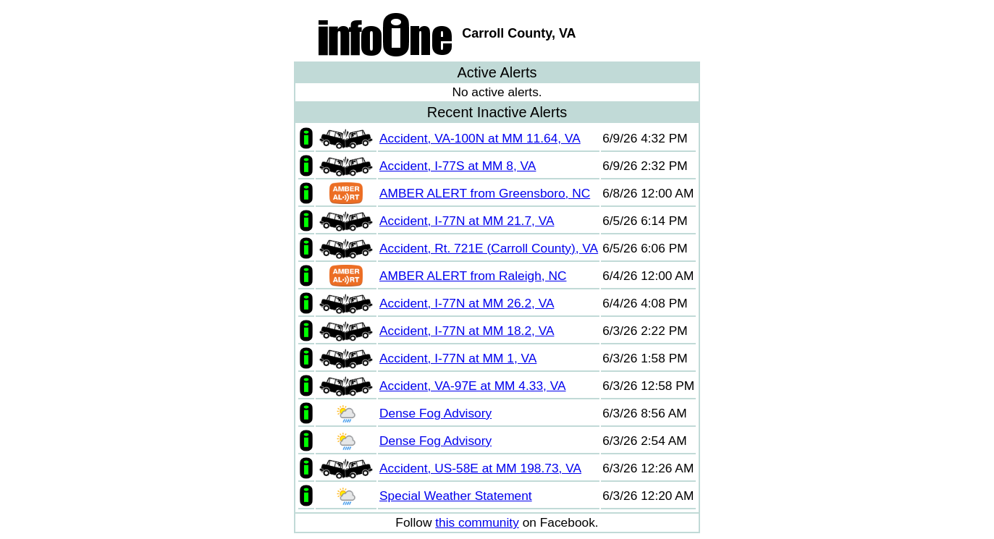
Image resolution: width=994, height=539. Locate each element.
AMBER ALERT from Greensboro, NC (484, 193)
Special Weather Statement (455, 495)
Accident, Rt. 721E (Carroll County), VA (488, 248)
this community (477, 522)
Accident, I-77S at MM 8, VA (457, 165)
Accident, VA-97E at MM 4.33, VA (472, 385)
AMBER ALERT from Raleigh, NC (472, 275)
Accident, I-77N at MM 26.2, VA (466, 303)
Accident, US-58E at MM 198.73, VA (480, 468)
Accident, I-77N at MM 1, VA (457, 358)
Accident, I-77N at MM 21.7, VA (466, 220)
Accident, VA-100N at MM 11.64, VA (480, 138)
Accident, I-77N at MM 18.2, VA (466, 330)
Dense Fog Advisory (435, 413)
